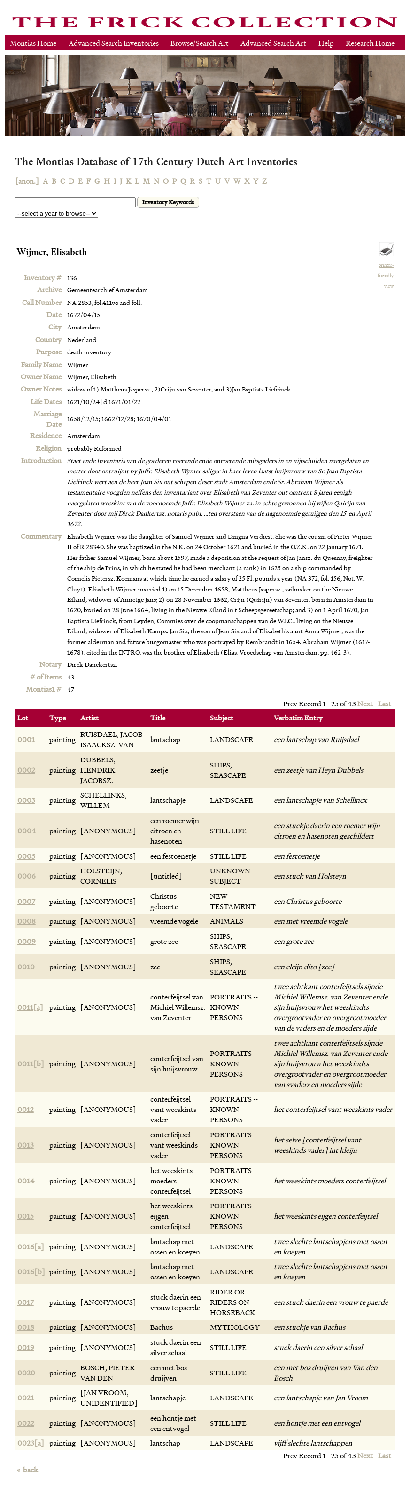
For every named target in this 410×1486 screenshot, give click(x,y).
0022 (25, 1423)
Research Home (370, 43)
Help (326, 43)
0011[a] (30, 1007)
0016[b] (31, 1271)
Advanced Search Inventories (114, 43)
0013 (25, 1145)
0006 (26, 876)
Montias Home (33, 43)
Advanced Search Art (273, 43)
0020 (26, 1372)
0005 (26, 856)
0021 (25, 1397)
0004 (26, 830)
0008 (26, 921)
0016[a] (30, 1246)
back (27, 1469)
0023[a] (30, 1443)
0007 (26, 901)
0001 (26, 739)
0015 (25, 1216)
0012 (25, 1109)
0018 (25, 1327)
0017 (25, 1302)
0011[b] (30, 1063)
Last (384, 703)
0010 (26, 966)
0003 (26, 800)
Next (365, 703)
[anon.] (27, 181)
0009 (26, 941)
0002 (26, 770)
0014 (26, 1180)
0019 (25, 1347)
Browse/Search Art (199, 43)
